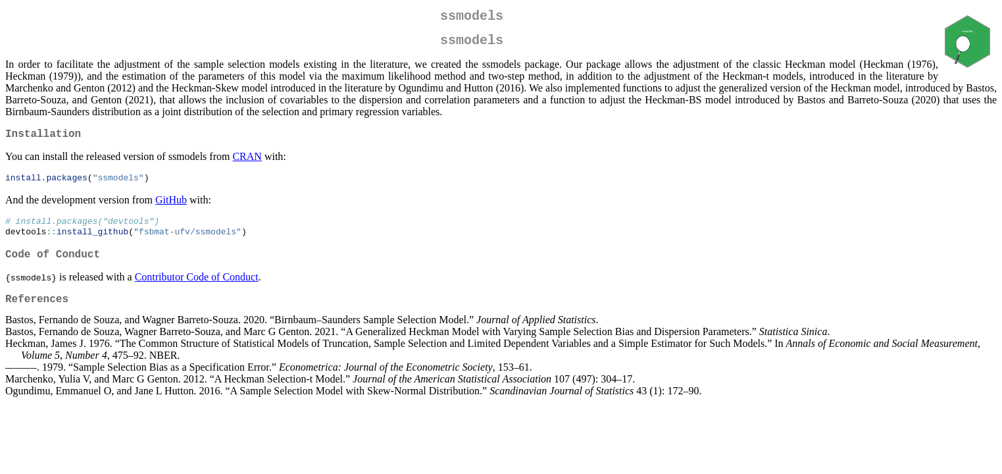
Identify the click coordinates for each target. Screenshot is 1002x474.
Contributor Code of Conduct (197, 290)
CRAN (246, 164)
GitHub (171, 209)
